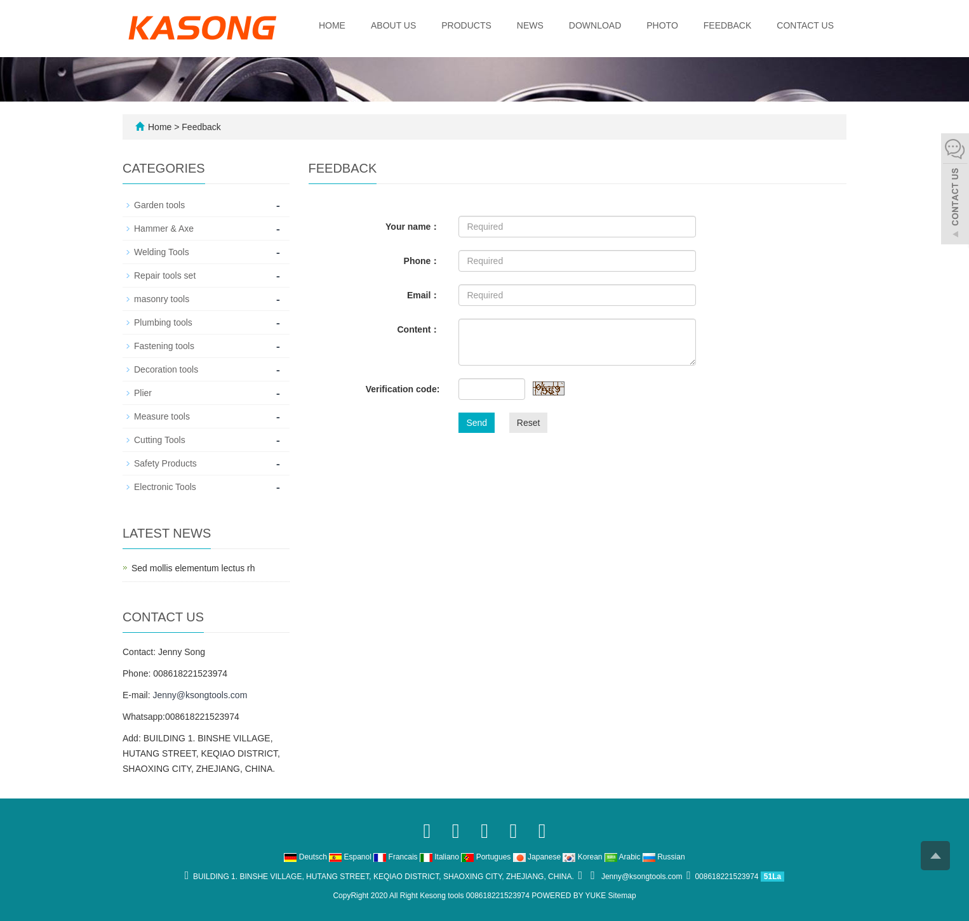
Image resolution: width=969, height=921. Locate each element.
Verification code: (403, 389)
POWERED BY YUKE (569, 895)
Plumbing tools (163, 322)
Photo (662, 25)
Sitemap (622, 895)
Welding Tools (161, 252)
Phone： (422, 261)
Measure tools (162, 416)
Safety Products (165, 463)
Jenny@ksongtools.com (199, 695)
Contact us (805, 25)
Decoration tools (166, 369)
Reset (528, 423)
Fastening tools (164, 346)
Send (476, 423)
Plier (143, 393)
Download (595, 25)
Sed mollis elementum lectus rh (193, 568)
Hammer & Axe (164, 228)
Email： (423, 295)
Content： (418, 329)
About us (393, 25)
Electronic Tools (165, 487)
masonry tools (161, 299)
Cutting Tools (159, 440)
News (530, 25)
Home (332, 25)
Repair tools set (165, 275)
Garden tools (159, 205)
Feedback (727, 25)
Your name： (412, 227)
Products (466, 25)
